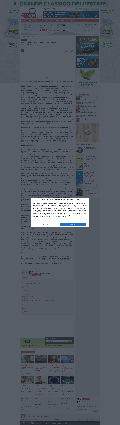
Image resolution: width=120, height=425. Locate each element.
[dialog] (60, 212)
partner (43, 202)
